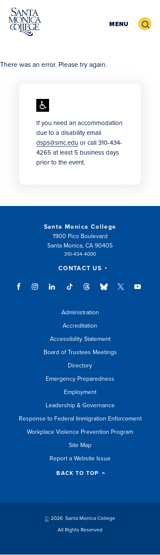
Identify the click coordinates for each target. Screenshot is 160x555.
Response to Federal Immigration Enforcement (80, 418)
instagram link (35, 290)
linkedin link (52, 290)
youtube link (137, 290)
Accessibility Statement (80, 339)
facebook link (21, 290)
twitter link (120, 290)
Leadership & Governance (80, 405)
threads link (87, 290)
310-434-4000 (80, 254)
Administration (80, 312)
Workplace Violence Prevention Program (80, 432)
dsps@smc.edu (57, 142)
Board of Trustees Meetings (80, 352)
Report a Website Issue (80, 458)
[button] (118, 24)
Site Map (80, 445)
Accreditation (80, 325)
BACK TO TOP (80, 473)
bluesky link (104, 290)
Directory (80, 365)
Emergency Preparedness (80, 378)
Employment (80, 392)
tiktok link (70, 290)
